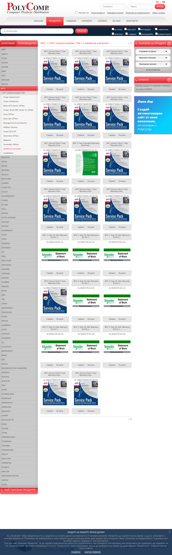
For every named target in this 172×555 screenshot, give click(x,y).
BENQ (4, 166)
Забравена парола (115, 13)
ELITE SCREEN (8, 218)
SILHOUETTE (8, 420)
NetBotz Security (10, 127)
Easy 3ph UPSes (10, 119)
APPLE (5, 84)
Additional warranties (12, 149)
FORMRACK (7, 230)
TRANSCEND (7, 450)
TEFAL (5, 433)
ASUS (4, 162)
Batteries (7, 140)
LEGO (4, 329)
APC (4, 88)
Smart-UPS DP (9, 131)
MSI (3, 360)
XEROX (5, 480)
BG (157, 2)
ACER (4, 58)
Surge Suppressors (11, 97)
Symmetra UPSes (10, 136)
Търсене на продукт (152, 43)
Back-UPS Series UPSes (13, 106)
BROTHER (6, 179)
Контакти (132, 21)
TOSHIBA (6, 446)
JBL (3, 299)
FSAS (4, 235)
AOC (4, 76)
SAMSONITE (7, 403)
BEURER (6, 170)
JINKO (4, 304)
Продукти (55, 21)
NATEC (5, 364)
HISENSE (6, 274)
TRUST (5, 454)
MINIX (4, 355)
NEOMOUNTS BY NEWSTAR (14, 368)
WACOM (5, 471)
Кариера (87, 21)
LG (3, 342)
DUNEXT (5, 467)
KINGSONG (7, 312)
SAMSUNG (6, 407)
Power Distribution (11, 101)
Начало (38, 21)
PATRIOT (6, 372)
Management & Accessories (15, 123)
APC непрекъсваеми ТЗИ (14, 93)
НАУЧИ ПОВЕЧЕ (93, 552)
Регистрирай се (98, 13)
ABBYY (5, 54)
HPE (4, 256)
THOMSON (6, 441)
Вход (160, 6)
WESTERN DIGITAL (10, 476)
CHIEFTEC (6, 187)
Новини (71, 21)
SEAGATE (6, 411)
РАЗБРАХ (75, 552)
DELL (4, 209)
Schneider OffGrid (11, 144)
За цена (59, 89)
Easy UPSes (8, 114)
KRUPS (5, 321)
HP (3, 252)
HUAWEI (5, 282)
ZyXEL (4, 484)
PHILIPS (5, 377)
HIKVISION (6, 265)
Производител (27, 43)
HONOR (5, 278)
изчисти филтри (153, 70)
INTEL (4, 291)
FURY (4, 239)
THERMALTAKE (8, 437)
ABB (4, 50)
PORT (4, 390)
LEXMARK (6, 338)
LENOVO (6, 334)
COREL (5, 200)
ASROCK (6, 157)
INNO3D (5, 286)
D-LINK (5, 205)
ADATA (5, 63)
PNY (4, 385)
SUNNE (5, 428)
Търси (81, 31)
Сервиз (102, 21)
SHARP (5, 416)
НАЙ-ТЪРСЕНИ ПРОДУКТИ (19, 489)
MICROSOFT (7, 351)
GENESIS (6, 243)
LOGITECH (6, 347)
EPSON (5, 226)
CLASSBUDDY (8, 196)
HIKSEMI (5, 269)
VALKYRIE (6, 459)
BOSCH (5, 175)
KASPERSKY (7, 308)
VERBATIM (6, 463)
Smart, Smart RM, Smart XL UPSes (18, 110)
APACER (5, 80)
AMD (4, 71)
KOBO (4, 317)
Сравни (49, 89)
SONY (4, 424)
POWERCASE (8, 394)
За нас (116, 21)
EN (164, 2)
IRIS (3, 295)
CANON (5, 183)
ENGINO (5, 222)
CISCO (5, 192)
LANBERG (6, 325)
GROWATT (6, 248)
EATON (5, 213)
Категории (8, 43)
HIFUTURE (6, 261)
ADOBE (5, 67)
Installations (8, 153)
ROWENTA (6, 398)
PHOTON (6, 381)
